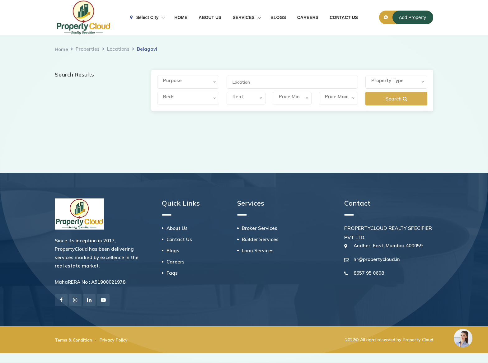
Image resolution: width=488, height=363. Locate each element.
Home (61, 49)
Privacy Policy (114, 340)
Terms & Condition (73, 340)
